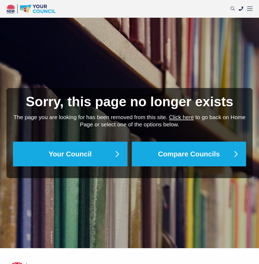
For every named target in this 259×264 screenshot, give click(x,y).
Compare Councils (189, 154)
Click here (181, 117)
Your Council (70, 154)
